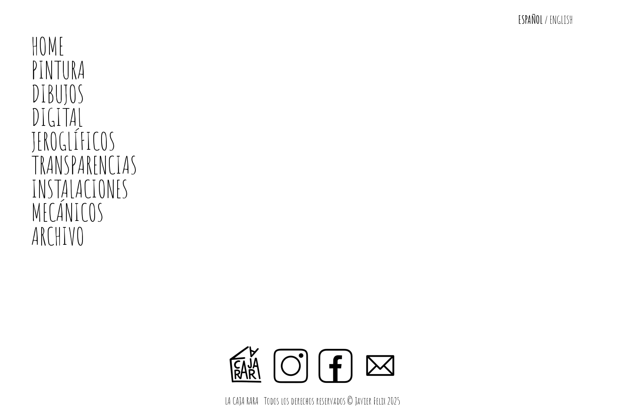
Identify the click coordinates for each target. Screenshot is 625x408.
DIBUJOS (57, 94)
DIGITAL (57, 117)
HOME (47, 46)
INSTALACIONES (79, 189)
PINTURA (58, 70)
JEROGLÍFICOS (73, 141)
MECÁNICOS (67, 212)
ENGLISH (561, 19)
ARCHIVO (58, 236)
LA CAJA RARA (242, 401)
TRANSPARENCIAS (84, 165)
